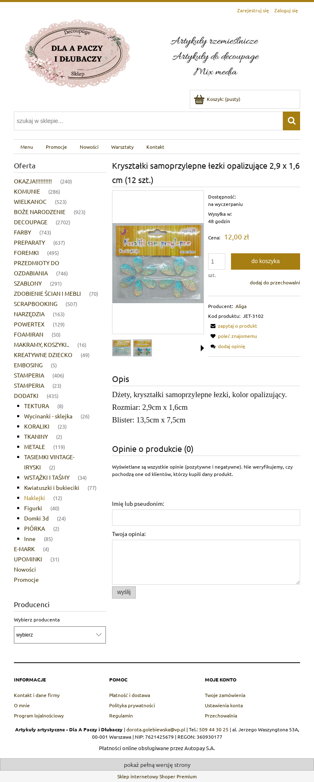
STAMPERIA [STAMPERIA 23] (29, 385)
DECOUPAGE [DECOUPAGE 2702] (30, 222)
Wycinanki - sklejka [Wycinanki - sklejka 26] (48, 416)
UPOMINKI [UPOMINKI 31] (28, 559)
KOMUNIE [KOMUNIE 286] (27, 191)
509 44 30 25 (214, 729)
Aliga (241, 306)
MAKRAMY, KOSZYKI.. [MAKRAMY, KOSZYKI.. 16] (41, 344)
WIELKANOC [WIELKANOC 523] (30, 201)
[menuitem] (26, 147)
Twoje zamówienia (225, 695)
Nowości (25, 569)
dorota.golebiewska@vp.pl (155, 729)
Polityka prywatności (132, 705)
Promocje (26, 579)
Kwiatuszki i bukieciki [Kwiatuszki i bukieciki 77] (51, 487)
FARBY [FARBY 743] (22, 232)
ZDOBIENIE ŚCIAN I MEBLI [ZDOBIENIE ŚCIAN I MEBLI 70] (47, 293)
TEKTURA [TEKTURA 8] (36, 405)
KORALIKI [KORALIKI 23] (36, 426)
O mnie (22, 705)
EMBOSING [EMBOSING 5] (28, 365)
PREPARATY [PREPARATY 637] (29, 242)
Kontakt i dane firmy (37, 695)
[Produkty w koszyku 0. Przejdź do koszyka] (217, 99)
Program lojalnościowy (39, 715)
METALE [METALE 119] (34, 446)
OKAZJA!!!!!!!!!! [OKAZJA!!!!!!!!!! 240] (33, 181)
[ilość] (216, 261)
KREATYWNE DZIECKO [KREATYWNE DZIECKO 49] (43, 354)
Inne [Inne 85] (30, 538)
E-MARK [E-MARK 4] (24, 548)
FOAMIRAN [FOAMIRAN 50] (28, 334)
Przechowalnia (221, 715)
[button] (232, 325)
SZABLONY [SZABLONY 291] (28, 283)
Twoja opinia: (129, 533)
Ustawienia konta (224, 705)
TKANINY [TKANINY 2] (36, 436)
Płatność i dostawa (129, 695)
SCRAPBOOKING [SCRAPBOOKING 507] (35, 303)
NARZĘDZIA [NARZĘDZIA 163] (29, 313)
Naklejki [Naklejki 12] (34, 497)
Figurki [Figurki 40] (33, 508)
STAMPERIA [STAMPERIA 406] (29, 375)
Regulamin (121, 715)
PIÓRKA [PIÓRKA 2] (34, 528)
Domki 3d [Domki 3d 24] (36, 518)
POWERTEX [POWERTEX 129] (29, 324)
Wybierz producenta (37, 619)
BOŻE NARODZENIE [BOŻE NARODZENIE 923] (39, 211)
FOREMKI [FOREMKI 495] (26, 252)
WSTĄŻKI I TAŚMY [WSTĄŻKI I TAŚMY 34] (47, 477)
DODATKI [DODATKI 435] (26, 395)
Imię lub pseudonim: (138, 503)
